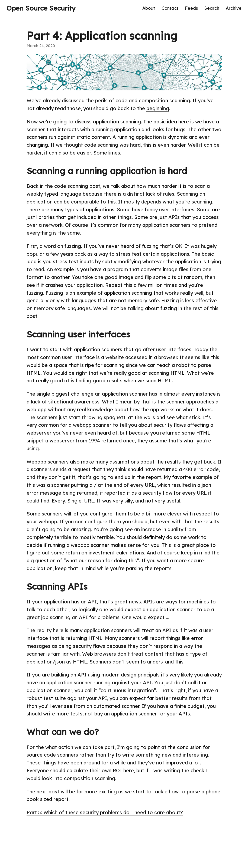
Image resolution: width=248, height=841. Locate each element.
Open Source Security (41, 8)
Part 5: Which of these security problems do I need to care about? (105, 812)
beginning (157, 108)
